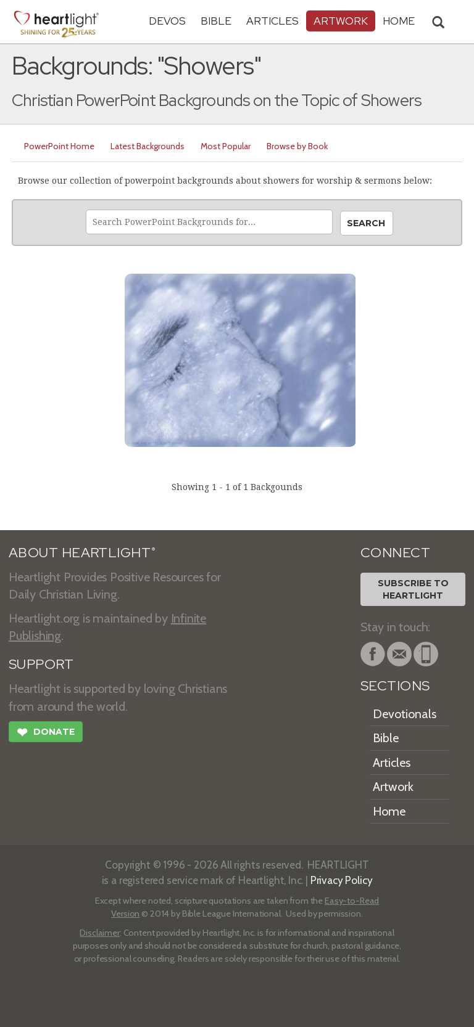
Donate (46, 733)
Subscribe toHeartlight (413, 589)
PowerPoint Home (59, 146)
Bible (216, 21)
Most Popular (226, 146)
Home (389, 811)
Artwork (341, 21)
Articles (272, 21)
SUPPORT (41, 664)
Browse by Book (297, 146)
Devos (167, 21)
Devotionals (404, 713)
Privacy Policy (341, 880)
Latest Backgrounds (147, 146)
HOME (399, 21)
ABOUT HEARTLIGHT (82, 553)
